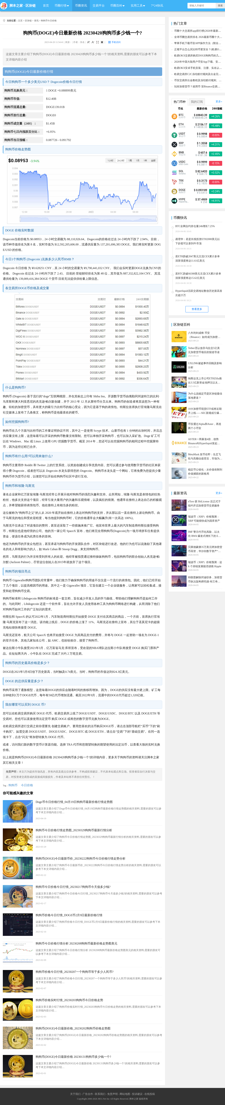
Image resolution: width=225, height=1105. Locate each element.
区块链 (31, 6)
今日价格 (27, 785)
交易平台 (99, 5)
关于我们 (75, 1094)
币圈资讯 (81, 5)
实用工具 (137, 5)
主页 (20, 20)
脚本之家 (16, 6)
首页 (46, 5)
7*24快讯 (157, 5)
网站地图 (125, 1094)
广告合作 (87, 1094)
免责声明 (112, 1094)
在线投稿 (149, 1094)
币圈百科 (116, 5)
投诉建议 (137, 1094)
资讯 (36, 20)
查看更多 (197, 309)
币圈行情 (61, 5)
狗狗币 (12, 785)
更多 (218, 101)
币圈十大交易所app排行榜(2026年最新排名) (199, 30)
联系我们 (100, 1094)
